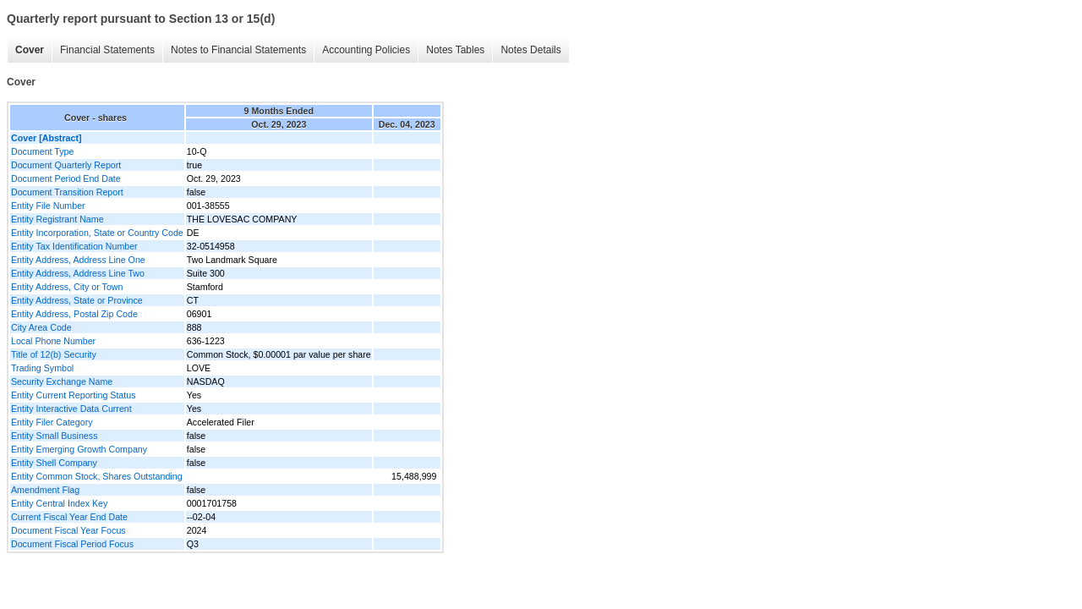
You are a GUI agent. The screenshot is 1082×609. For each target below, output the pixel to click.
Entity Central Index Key (59, 503)
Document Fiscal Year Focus (68, 530)
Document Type (42, 151)
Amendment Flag (45, 490)
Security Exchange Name (61, 381)
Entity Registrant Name (57, 219)
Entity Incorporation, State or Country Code (97, 233)
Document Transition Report (67, 192)
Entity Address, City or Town (67, 287)
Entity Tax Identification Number (74, 246)
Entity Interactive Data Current (71, 408)
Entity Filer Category (52, 422)
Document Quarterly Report (66, 165)
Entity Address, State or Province (77, 300)
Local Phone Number (53, 341)
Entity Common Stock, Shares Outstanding (97, 476)
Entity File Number (48, 205)
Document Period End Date (66, 178)
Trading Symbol (42, 368)
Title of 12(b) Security (53, 354)
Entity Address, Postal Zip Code (74, 314)
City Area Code (41, 327)
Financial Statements (107, 50)
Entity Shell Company (54, 463)
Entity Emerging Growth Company (79, 449)
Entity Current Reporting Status (73, 395)
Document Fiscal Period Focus (72, 544)
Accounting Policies (366, 50)
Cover (29, 50)
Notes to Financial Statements (238, 50)
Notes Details (530, 50)
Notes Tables (455, 50)
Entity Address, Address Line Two (78, 273)
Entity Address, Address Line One (78, 260)
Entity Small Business (54, 436)
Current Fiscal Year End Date (69, 517)
